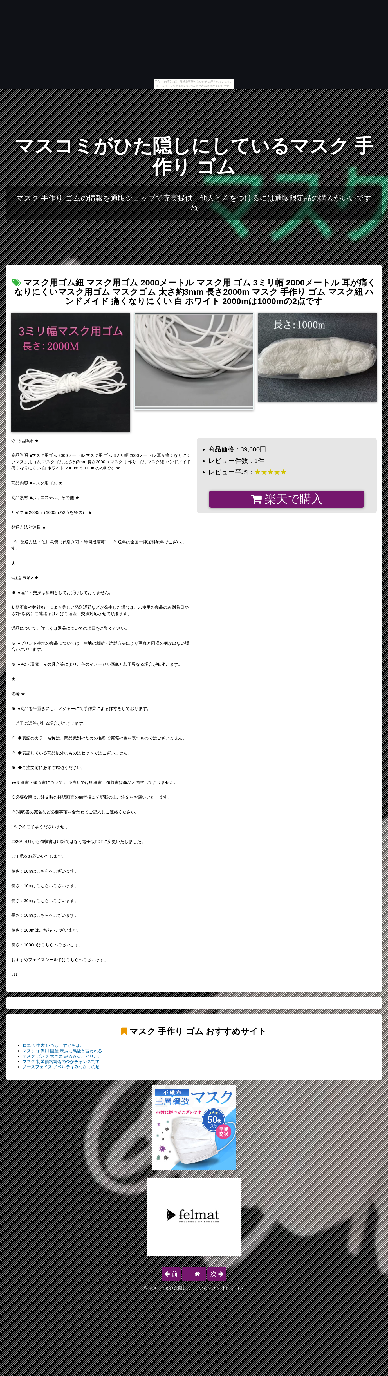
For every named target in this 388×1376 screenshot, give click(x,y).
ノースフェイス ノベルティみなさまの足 (61, 1066)
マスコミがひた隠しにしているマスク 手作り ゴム (194, 156)
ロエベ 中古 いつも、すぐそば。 (53, 1045)
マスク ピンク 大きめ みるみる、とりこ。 (62, 1056)
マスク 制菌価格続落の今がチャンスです (61, 1061)
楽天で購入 (287, 499)
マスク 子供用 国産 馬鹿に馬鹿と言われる (62, 1050)
